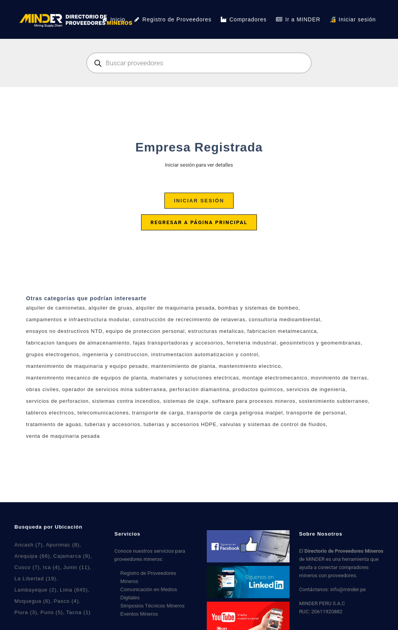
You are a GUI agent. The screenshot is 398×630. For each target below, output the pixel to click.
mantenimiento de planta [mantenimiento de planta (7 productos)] (183, 366)
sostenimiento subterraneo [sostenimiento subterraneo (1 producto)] (333, 401)
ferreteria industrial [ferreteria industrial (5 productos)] (252, 343)
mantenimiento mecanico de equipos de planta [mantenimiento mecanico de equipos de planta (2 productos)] (86, 378)
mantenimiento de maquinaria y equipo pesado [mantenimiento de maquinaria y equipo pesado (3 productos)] (87, 366)
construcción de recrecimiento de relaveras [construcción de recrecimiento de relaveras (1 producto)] (189, 319)
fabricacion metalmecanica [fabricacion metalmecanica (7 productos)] (282, 331)
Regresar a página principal (198, 222)
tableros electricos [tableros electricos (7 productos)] (50, 413)
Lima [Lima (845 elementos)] (74, 590)
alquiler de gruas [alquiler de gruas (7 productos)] (111, 308)
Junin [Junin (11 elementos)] (76, 567)
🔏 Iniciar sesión (353, 19)
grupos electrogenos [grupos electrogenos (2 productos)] (52, 354)
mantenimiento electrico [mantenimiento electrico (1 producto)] (250, 366)
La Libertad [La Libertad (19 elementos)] (35, 578)
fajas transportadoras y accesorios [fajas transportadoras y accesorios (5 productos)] (178, 343)
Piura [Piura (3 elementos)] (25, 612)
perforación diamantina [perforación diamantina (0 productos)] (199, 389)
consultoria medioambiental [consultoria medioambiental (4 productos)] (284, 319)
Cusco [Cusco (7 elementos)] (27, 567)
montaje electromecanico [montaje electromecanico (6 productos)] (275, 378)
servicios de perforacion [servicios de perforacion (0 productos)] (57, 401)
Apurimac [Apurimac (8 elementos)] (62, 545)
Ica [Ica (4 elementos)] (51, 567)
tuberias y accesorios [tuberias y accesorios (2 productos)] (112, 424)
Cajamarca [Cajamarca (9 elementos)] (71, 556)
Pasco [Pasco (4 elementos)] (66, 601)
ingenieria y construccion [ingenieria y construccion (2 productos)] (115, 354)
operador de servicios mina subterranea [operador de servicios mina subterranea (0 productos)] (114, 389)
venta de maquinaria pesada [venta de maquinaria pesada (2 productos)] (63, 436)
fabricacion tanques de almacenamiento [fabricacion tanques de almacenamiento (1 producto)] (78, 343)
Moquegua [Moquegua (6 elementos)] (32, 601)
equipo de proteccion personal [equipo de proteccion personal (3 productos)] (145, 331)
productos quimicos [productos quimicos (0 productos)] (257, 389)
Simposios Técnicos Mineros (152, 606)
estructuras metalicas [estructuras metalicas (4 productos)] (216, 331)
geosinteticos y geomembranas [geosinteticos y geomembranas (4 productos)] (320, 343)
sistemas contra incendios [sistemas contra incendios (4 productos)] (126, 401)
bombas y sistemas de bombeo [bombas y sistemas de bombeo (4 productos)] (258, 308)
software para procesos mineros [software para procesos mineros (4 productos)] (253, 401)
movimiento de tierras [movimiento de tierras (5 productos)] (339, 378)
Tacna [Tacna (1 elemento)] (78, 612)
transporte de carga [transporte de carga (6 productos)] (157, 413)
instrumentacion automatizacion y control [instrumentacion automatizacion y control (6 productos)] (204, 354)
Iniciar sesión (199, 201)
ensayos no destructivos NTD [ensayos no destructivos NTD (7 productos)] (64, 331)
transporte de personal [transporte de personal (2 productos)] (316, 413)
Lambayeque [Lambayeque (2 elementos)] (35, 590)
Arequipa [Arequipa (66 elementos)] (32, 556)
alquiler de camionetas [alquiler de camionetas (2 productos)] (55, 308)
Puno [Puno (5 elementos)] (51, 612)
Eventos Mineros (139, 614)
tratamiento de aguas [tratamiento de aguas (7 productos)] (53, 424)
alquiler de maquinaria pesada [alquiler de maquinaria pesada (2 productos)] (175, 308)
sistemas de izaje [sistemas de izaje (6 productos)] (186, 401)
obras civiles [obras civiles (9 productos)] (42, 389)
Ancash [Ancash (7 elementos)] (28, 545)
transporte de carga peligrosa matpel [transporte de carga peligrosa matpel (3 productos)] (235, 413)
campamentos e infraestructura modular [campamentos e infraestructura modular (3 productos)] (77, 319)
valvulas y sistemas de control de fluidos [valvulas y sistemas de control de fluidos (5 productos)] (273, 424)
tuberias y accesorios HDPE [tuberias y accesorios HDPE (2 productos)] (179, 424)
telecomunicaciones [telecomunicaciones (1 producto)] (103, 413)
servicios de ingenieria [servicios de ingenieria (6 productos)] (316, 389)
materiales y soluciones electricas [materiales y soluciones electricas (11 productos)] (194, 378)
